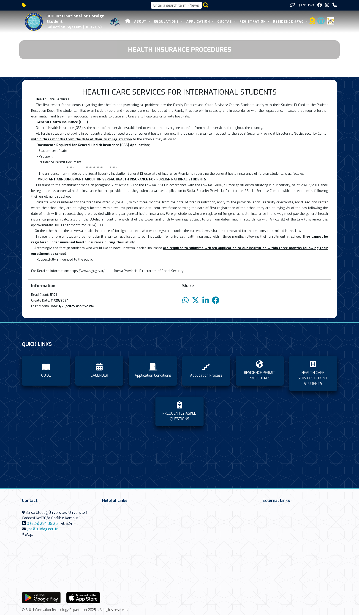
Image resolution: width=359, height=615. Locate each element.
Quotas (225, 21)
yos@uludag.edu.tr (42, 529)
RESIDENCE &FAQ (289, 21)
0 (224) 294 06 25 (42, 523)
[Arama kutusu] (176, 5)
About (141, 21)
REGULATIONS (167, 21)
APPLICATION (198, 21)
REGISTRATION (253, 21)
